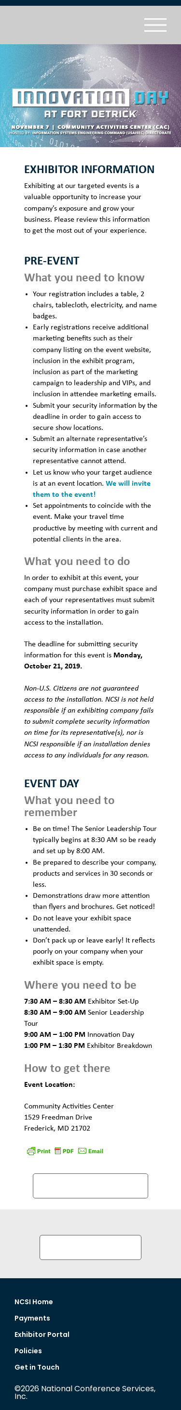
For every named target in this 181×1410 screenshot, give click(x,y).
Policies (28, 1351)
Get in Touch (36, 1367)
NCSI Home (33, 1302)
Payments (32, 1318)
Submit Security (90, 1247)
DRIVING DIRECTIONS (90, 1186)
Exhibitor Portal (42, 1334)
